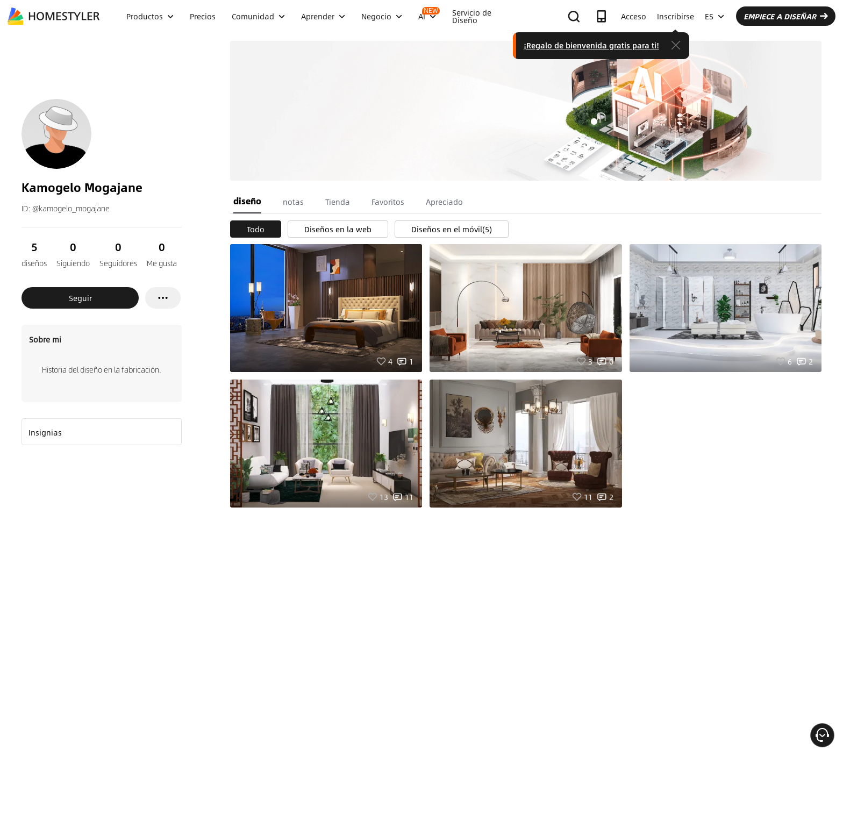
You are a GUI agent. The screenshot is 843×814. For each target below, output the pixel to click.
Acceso (633, 16)
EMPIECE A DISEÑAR (786, 16)
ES (714, 16)
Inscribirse (675, 16)
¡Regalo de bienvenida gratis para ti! (591, 45)
